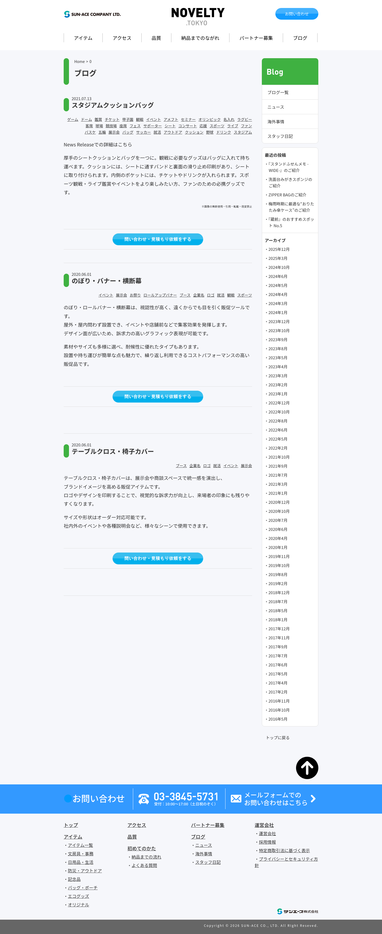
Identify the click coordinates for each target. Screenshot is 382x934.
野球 (210, 132)
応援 (203, 125)
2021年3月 (278, 484)
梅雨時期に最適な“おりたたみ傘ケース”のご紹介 (291, 207)
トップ (71, 824)
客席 (89, 125)
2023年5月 (278, 357)
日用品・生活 (80, 862)
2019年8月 (278, 574)
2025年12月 (279, 249)
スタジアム (243, 132)
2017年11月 (279, 637)
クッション (194, 132)
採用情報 (267, 842)
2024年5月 (278, 285)
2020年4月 (278, 538)
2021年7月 (278, 475)
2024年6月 (278, 276)
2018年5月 (278, 610)
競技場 (111, 125)
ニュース (275, 107)
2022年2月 (278, 448)
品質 (156, 37)
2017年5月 (278, 674)
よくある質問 (144, 865)
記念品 (74, 879)
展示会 (114, 132)
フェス (135, 125)
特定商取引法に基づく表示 (284, 850)
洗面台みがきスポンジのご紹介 (290, 182)
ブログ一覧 (278, 92)
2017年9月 (278, 646)
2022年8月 (278, 421)
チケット (112, 119)
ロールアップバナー (160, 295)
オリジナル (78, 904)
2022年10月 (279, 412)
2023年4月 (278, 366)
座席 (123, 125)
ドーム (86, 119)
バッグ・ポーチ (83, 887)
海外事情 (275, 121)
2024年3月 (278, 303)
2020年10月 (279, 511)
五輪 (102, 132)
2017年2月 (278, 692)
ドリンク (223, 132)
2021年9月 (278, 466)
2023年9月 (278, 339)
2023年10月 (279, 330)
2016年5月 (278, 719)
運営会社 (264, 824)
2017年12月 (279, 628)
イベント (153, 119)
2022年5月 (278, 439)
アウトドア (173, 132)
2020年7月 (278, 520)
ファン (246, 125)
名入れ (229, 119)
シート (170, 125)
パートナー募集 (256, 37)
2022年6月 (278, 430)
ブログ (300, 37)
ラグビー (244, 119)
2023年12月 (279, 321)
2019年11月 (279, 556)
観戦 (140, 119)
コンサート (187, 125)
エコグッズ (78, 896)
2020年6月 (278, 529)
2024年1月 (278, 312)
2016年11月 (279, 701)
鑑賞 (98, 119)
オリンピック (209, 119)
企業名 (198, 295)
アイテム (83, 37)
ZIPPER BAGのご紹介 (287, 194)
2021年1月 (278, 493)
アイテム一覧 (80, 845)
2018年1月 (278, 619)
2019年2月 (278, 583)
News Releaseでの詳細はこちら (98, 144)
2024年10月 (279, 267)
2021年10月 (279, 457)
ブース (185, 295)
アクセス (121, 37)
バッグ (127, 132)
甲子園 (127, 119)
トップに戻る (278, 737)
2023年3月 (278, 375)
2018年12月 (279, 592)
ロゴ (210, 295)
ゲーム (73, 119)
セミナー (188, 119)
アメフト (171, 119)
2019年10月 (279, 565)
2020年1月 (278, 547)
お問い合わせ (297, 13)
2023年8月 (278, 348)
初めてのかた (141, 848)
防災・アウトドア (85, 870)
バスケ (90, 132)
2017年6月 (278, 664)
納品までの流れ (146, 856)
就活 (157, 132)
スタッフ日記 (280, 136)
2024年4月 (278, 294)
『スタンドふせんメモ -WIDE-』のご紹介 (288, 167)
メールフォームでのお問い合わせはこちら (276, 798)
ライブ (232, 125)
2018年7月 (278, 601)
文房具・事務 (80, 853)
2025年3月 (278, 258)
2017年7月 (278, 655)
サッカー (143, 132)
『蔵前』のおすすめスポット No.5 (291, 222)
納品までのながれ (200, 37)
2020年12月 (279, 502)
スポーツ (217, 125)
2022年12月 (279, 402)
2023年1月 (278, 393)
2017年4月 (278, 683)
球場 (99, 125)
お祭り (135, 295)
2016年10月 (279, 710)
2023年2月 (278, 384)
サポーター (152, 125)
